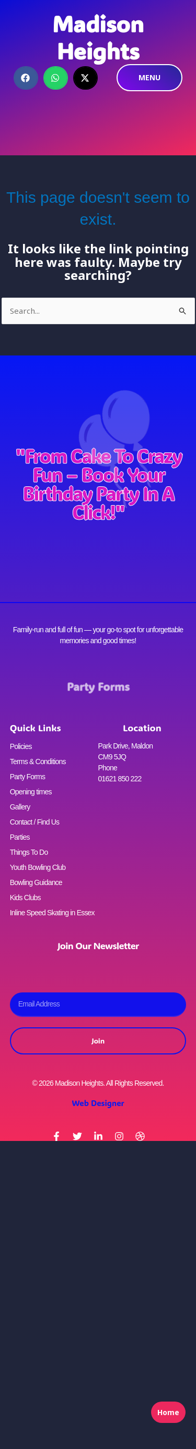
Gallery (20, 807)
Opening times (31, 792)
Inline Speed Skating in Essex (52, 912)
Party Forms (98, 687)
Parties (20, 837)
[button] (26, 78)
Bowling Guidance (36, 882)
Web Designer (98, 1103)
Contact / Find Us (35, 822)
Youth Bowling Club (38, 867)
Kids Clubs (25, 897)
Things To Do (29, 852)
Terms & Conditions (38, 761)
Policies (21, 746)
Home (168, 1412)
